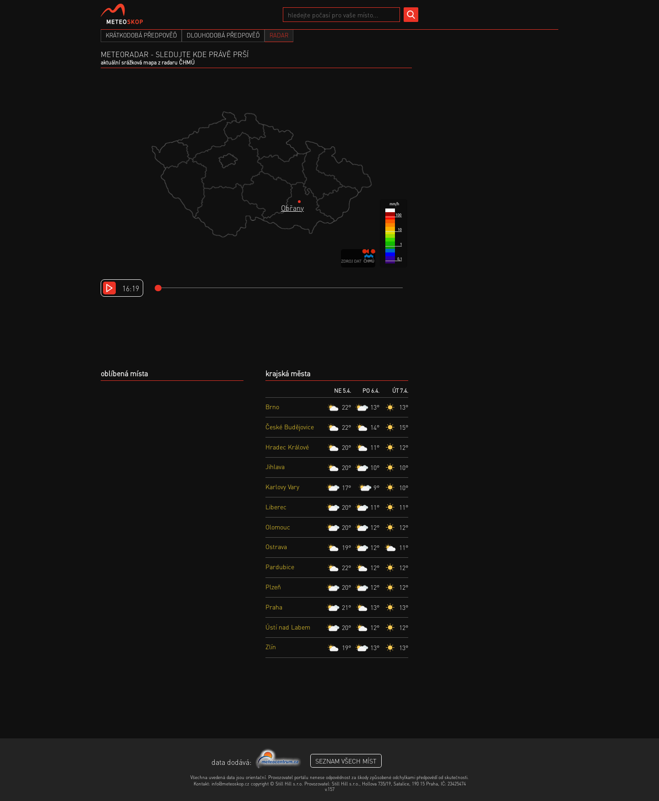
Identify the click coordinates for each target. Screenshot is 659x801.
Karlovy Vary (282, 486)
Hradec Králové (287, 447)
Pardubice (279, 566)
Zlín (270, 646)
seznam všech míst (346, 761)
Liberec (275, 506)
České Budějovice (289, 426)
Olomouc (277, 527)
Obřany (292, 208)
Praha (273, 607)
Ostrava (276, 546)
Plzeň (273, 586)
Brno (272, 406)
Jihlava (275, 466)
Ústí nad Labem (287, 627)
